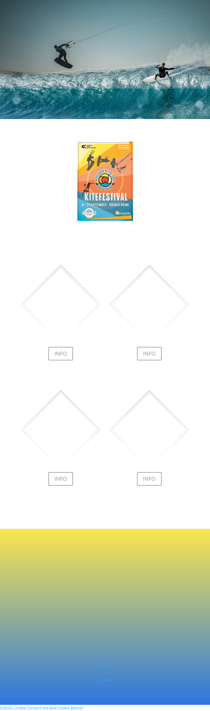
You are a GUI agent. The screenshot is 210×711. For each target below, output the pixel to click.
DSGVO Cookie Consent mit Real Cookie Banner (42, 707)
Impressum (105, 665)
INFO (60, 353)
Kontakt (105, 679)
